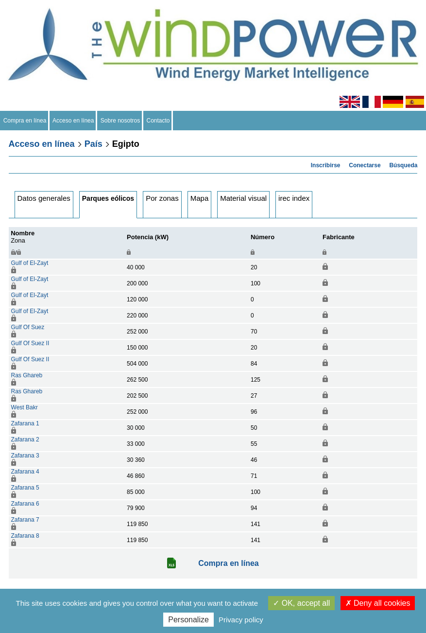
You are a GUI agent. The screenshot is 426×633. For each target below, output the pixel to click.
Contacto (158, 120)
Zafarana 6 (25, 503)
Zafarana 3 (25, 455)
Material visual (243, 198)
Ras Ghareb (27, 375)
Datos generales (43, 198)
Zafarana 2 (25, 439)
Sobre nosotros (120, 120)
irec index (293, 198)
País (93, 144)
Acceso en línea (73, 120)
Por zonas (162, 198)
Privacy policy (241, 619)
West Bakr (24, 407)
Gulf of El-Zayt (30, 263)
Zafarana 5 (25, 487)
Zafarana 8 (25, 535)
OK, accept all (301, 603)
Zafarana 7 (25, 519)
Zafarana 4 (25, 471)
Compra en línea (25, 120)
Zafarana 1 (25, 423)
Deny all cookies (377, 603)
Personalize (188, 619)
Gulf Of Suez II (30, 343)
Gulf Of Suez (28, 327)
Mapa (199, 198)
